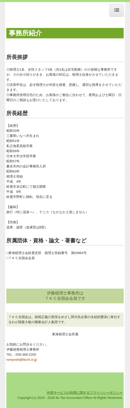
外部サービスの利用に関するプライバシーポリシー (85, 393)
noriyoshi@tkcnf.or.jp (21, 360)
